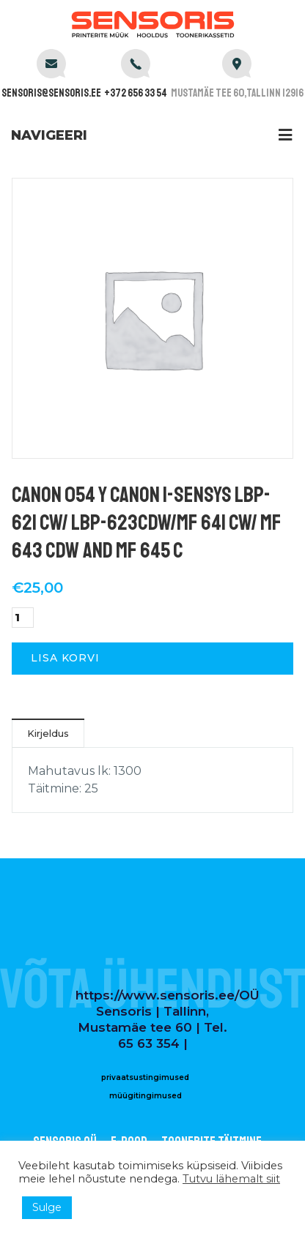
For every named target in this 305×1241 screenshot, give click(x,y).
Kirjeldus (48, 733)
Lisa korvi (65, 657)
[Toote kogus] (23, 617)
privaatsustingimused (145, 1077)
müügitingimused (145, 1096)
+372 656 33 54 (135, 93)
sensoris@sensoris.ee (51, 93)
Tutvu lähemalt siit (231, 1178)
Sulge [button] (47, 1207)
